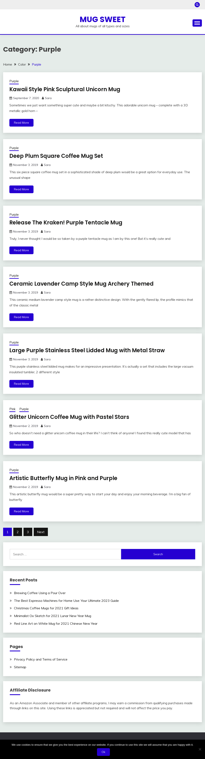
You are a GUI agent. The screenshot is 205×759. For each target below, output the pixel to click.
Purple (14, 81)
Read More (21, 122)
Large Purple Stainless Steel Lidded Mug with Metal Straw (87, 350)
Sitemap (20, 667)
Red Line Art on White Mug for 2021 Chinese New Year (55, 623)
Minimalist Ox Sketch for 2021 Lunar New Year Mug (52, 616)
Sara (48, 98)
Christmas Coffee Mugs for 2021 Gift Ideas (46, 608)
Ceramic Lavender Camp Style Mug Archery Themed (82, 283)
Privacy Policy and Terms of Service (40, 659)
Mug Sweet (102, 19)
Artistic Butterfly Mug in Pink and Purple (64, 478)
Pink (12, 409)
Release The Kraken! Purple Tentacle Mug (66, 222)
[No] (200, 749)
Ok (104, 752)
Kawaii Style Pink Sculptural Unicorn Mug (65, 89)
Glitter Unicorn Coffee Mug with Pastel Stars (69, 417)
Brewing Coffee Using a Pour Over (40, 593)
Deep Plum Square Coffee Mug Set (56, 156)
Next (41, 532)
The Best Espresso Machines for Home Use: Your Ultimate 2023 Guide (66, 600)
